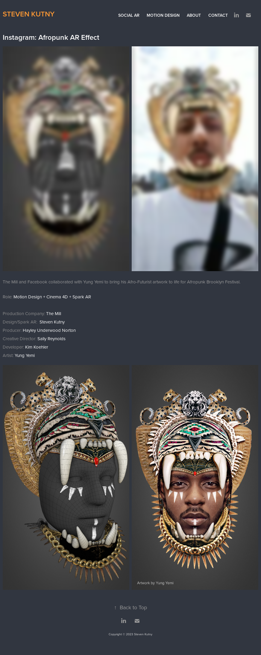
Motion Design (163, 15)
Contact (218, 15)
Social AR (128, 15)
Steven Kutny (28, 14)
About (194, 15)
